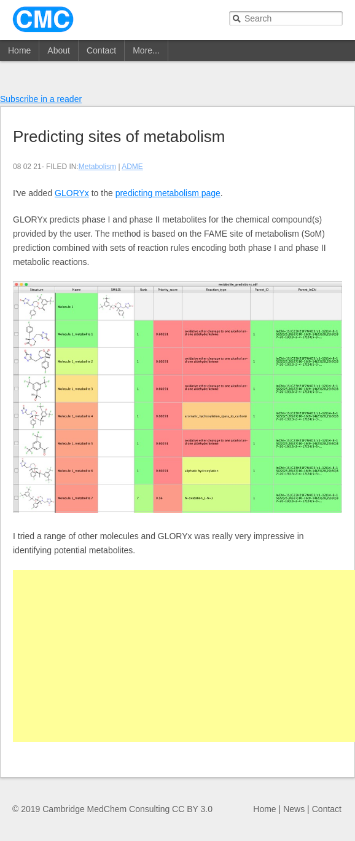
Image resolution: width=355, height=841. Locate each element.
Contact (101, 50)
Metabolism (97, 166)
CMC (43, 19)
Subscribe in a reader (41, 99)
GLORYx (72, 193)
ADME (132, 166)
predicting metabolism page (167, 193)
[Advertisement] (184, 656)
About (58, 50)
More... (146, 50)
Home (19, 50)
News (294, 809)
